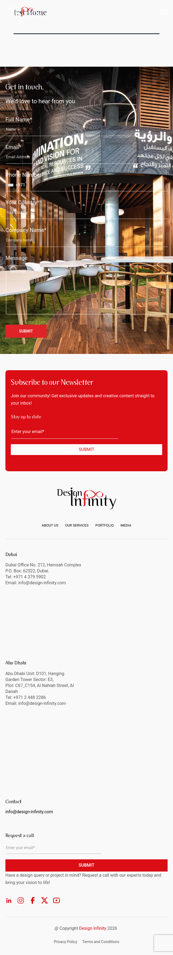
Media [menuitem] (125, 525)
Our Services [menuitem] (77, 525)
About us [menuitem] (50, 525)
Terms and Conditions (100, 942)
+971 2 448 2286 (29, 697)
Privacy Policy (65, 942)
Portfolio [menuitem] (104, 525)
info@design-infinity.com (42, 703)
